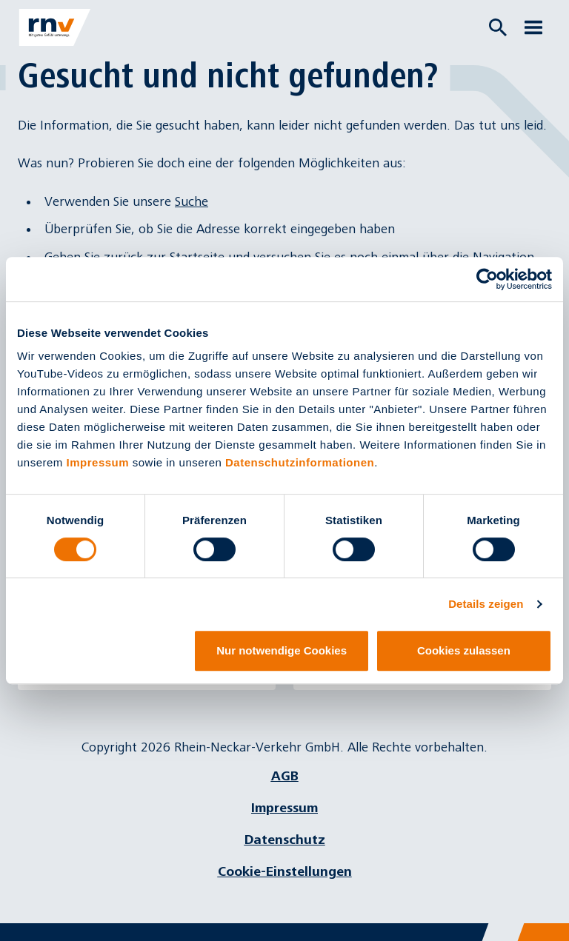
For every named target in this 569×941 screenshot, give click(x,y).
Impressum (98, 462)
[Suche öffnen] (498, 27)
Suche (191, 202)
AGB (285, 776)
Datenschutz (284, 840)
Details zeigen (485, 603)
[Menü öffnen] (533, 27)
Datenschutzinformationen (299, 462)
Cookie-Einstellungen (285, 872)
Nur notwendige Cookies (281, 650)
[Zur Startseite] (55, 27)
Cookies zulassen (463, 650)
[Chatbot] (544, 916)
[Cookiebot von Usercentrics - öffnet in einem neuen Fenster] (487, 279)
